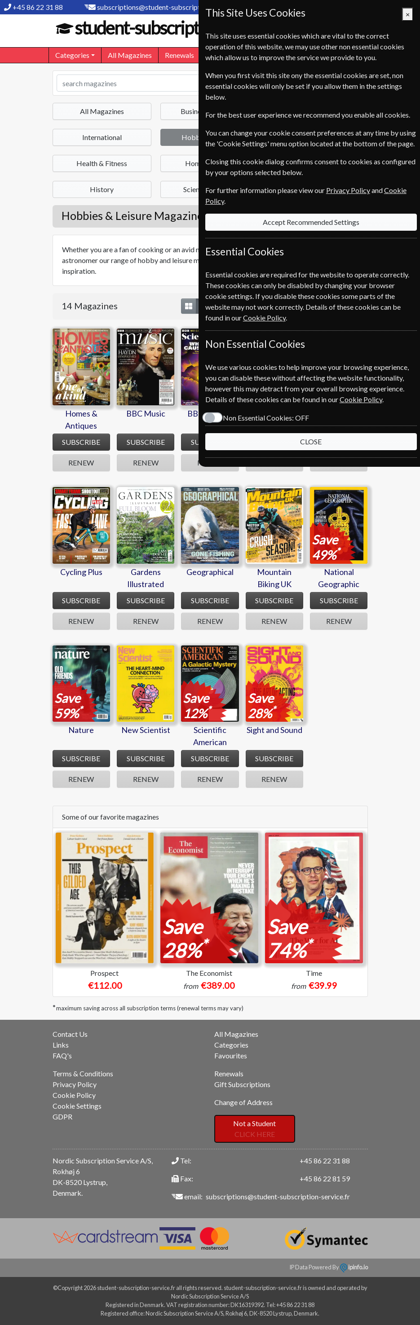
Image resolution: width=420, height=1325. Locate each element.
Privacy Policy (75, 1084)
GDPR (62, 1116)
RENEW (81, 462)
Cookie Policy (74, 1095)
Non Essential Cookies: (263, 417)
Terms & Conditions (83, 1073)
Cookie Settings (77, 1105)
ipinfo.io (354, 1267)
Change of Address (243, 1102)
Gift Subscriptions (242, 1084)
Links (61, 1044)
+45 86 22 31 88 (38, 7)
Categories (231, 1044)
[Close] (407, 14)
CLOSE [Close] (309, 441)
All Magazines (130, 55)
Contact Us (70, 1034)
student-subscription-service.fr (182, 28)
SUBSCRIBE (81, 442)
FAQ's (62, 1055)
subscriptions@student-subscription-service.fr (169, 7)
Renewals (179, 55)
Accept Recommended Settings (309, 222)
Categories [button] (72, 55)
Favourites (230, 1055)
